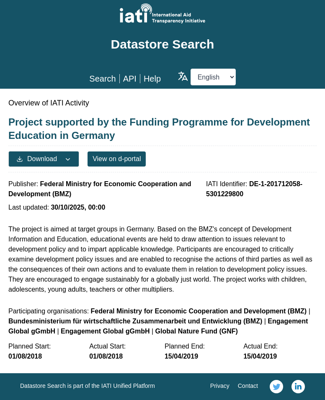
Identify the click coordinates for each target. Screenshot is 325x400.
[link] (276, 386)
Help (152, 78)
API (130, 78)
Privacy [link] (220, 385)
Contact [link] (248, 385)
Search (102, 78)
